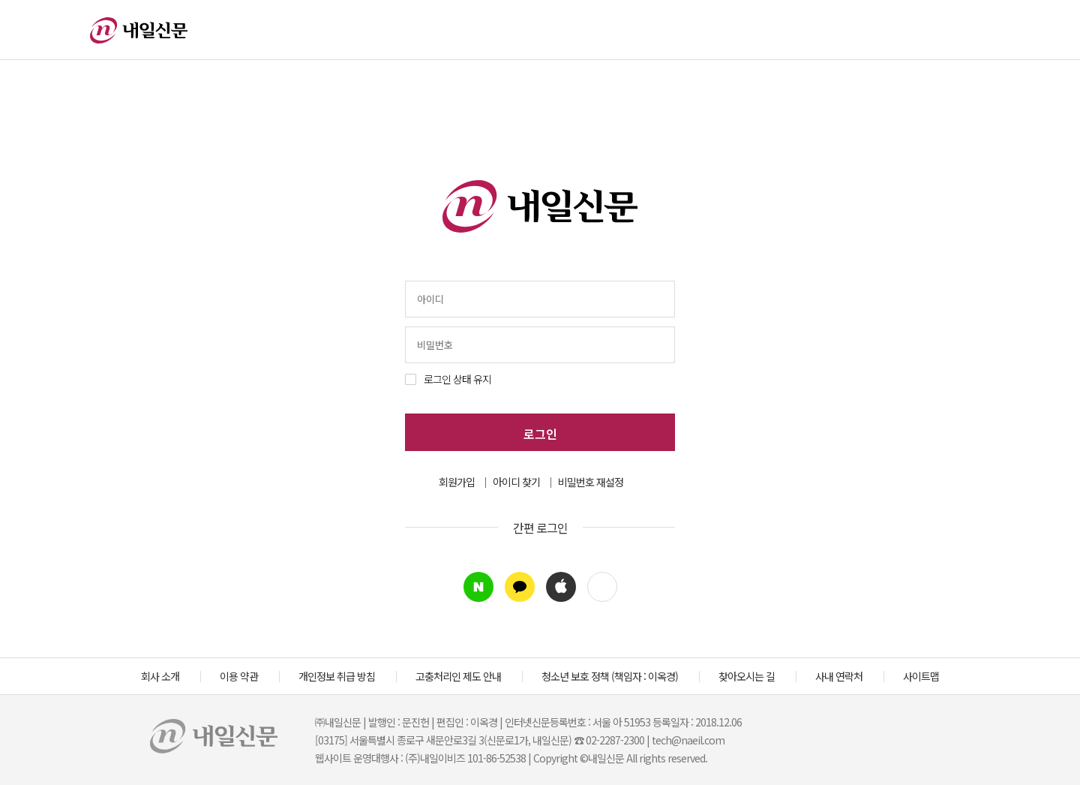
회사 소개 (160, 676)
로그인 (540, 434)
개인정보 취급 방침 (336, 676)
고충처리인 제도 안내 (458, 676)
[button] (602, 587)
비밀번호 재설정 (590, 481)
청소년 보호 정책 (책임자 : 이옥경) (610, 676)
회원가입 (457, 481)
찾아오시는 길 (746, 676)
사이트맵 (921, 676)
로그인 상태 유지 (457, 379)
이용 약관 (239, 676)
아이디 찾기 (516, 481)
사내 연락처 (838, 676)
